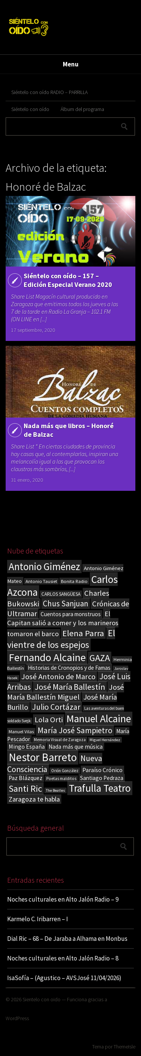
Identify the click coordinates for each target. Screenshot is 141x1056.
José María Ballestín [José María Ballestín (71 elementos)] (70, 686)
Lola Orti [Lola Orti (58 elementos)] (49, 720)
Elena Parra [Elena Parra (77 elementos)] (83, 633)
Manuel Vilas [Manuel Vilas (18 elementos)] (21, 731)
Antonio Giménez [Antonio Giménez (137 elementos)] (44, 566)
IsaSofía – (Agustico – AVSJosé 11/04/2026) (64, 978)
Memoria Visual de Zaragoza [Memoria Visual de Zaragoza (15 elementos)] (60, 739)
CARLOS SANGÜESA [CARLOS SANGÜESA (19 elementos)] (60, 594)
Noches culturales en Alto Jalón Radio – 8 (62, 958)
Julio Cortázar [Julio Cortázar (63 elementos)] (56, 707)
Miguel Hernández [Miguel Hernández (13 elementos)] (104, 739)
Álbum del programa (82, 109)
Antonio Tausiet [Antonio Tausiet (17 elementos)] (41, 581)
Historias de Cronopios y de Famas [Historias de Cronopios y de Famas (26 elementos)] (69, 667)
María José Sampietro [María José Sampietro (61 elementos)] (75, 730)
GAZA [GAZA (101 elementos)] (99, 658)
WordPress (17, 1018)
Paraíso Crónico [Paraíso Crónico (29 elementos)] (102, 770)
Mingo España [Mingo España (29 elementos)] (27, 746)
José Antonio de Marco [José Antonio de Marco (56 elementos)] (58, 676)
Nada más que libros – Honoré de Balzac (69, 430)
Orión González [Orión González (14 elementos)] (65, 770)
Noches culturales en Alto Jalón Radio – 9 (62, 899)
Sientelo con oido (42, 999)
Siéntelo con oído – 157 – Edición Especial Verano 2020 (68, 280)
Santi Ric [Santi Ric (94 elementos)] (25, 788)
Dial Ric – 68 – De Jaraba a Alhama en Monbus (67, 938)
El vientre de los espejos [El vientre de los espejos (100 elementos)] (61, 639)
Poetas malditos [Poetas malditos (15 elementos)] (61, 778)
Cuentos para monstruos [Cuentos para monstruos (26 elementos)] (71, 614)
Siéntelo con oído (30, 109)
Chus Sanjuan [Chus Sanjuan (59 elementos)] (65, 603)
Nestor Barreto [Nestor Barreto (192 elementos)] (43, 757)
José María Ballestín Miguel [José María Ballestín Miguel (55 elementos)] (65, 692)
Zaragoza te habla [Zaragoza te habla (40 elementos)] (34, 799)
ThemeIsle (124, 1046)
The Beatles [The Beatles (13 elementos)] (55, 790)
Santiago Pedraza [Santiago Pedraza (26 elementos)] (101, 778)
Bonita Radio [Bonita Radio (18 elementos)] (74, 581)
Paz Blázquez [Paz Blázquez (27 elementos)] (25, 778)
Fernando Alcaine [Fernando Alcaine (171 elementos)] (47, 657)
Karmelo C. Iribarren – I (37, 919)
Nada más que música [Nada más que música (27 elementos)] (76, 746)
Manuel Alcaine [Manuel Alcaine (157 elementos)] (99, 718)
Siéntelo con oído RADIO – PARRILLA (49, 92)
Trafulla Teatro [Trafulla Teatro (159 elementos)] (100, 788)
